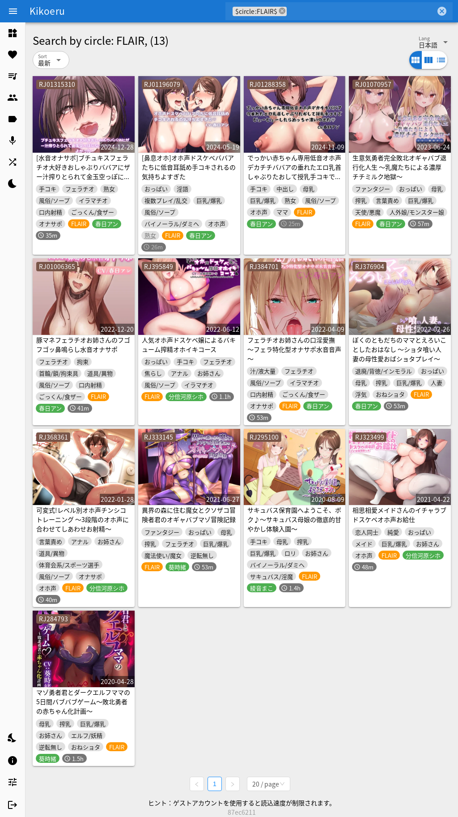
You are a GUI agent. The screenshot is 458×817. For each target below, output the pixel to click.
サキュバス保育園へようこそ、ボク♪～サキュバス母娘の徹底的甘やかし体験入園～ (294, 519)
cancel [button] (282, 11)
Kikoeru (47, 10)
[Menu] (13, 11)
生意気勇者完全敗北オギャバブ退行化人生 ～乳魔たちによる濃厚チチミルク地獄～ (399, 167)
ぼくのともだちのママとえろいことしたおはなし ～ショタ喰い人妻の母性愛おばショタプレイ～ (399, 349)
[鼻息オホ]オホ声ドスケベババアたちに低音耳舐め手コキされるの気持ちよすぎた (189, 167)
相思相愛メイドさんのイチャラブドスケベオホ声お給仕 (399, 514)
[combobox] (361, 11)
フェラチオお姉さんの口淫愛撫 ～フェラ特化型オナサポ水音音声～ (294, 349)
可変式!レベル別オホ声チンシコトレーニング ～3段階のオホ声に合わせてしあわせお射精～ (82, 519)
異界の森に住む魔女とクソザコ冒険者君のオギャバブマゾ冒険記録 (189, 514)
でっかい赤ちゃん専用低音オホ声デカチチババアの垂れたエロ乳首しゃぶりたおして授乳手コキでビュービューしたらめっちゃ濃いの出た (294, 176)
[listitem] (12, 33)
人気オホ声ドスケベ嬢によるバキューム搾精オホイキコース (189, 344)
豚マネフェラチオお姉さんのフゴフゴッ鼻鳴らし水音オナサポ (83, 344)
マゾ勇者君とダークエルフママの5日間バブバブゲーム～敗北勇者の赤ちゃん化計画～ (83, 701)
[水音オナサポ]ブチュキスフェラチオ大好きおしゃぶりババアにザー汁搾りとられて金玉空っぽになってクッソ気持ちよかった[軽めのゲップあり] (83, 176)
